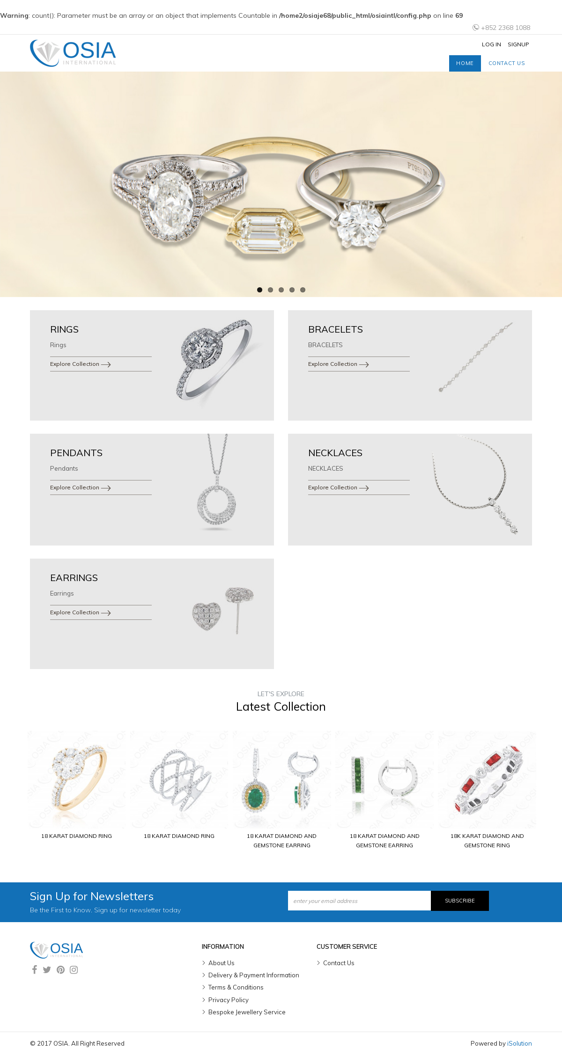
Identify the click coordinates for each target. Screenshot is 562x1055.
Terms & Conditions (236, 987)
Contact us (506, 63)
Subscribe (460, 900)
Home (464, 63)
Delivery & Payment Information (253, 975)
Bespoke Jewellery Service (247, 1012)
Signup (518, 44)
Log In (491, 44)
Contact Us (339, 963)
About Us (221, 963)
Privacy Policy (228, 1000)
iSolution (519, 1043)
